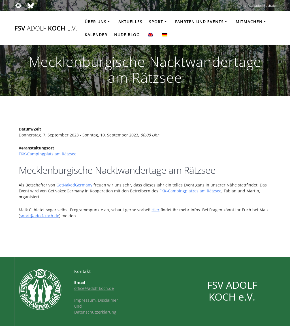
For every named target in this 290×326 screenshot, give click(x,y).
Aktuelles (130, 21)
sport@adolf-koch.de (39, 215)
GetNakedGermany (74, 185)
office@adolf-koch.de (260, 5)
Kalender (96, 34)
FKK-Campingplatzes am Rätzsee (190, 191)
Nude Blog (127, 34)
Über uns (95, 21)
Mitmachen (249, 21)
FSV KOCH (45, 28)
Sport (156, 21)
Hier (155, 209)
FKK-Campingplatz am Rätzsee (47, 154)
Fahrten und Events (199, 21)
